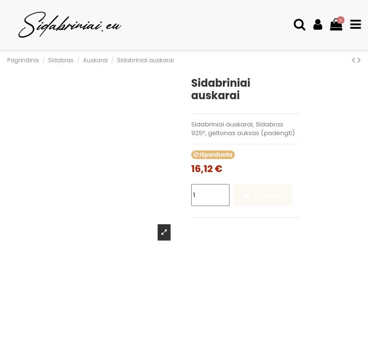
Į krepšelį (262, 194)
